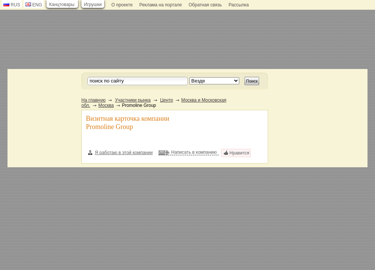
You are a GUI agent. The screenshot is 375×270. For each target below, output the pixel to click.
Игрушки (93, 4)
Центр (166, 100)
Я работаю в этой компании (120, 152)
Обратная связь (205, 5)
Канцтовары (61, 4)
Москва (106, 105)
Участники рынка (133, 100)
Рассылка (238, 5)
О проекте (122, 5)
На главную (93, 100)
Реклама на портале (161, 5)
